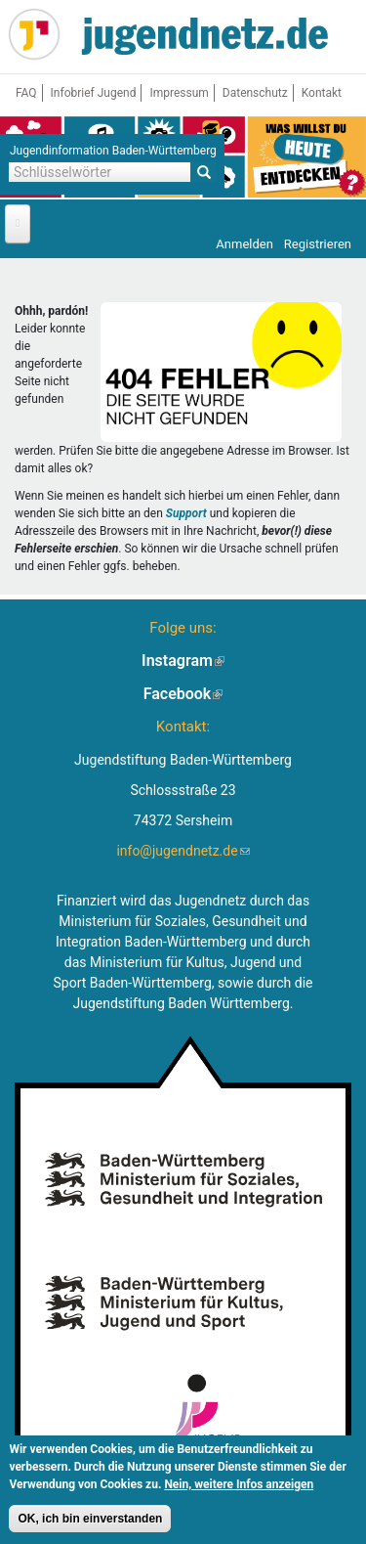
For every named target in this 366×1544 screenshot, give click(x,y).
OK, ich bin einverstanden (90, 1520)
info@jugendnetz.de (182, 851)
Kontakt (322, 93)
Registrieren (317, 244)
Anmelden (244, 244)
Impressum (178, 93)
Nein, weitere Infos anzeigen (238, 1486)
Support (186, 513)
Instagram (183, 660)
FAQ (26, 93)
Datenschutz (255, 93)
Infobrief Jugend (94, 93)
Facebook (183, 693)
